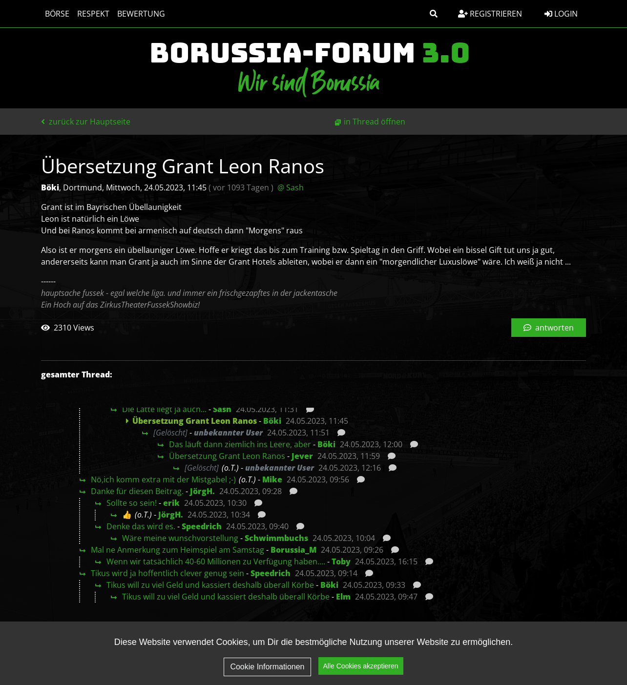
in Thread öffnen (374, 121)
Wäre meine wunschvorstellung (180, 538)
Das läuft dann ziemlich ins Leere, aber (240, 444)
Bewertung (141, 13)
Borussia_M (293, 549)
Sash (222, 409)
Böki (272, 420)
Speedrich (202, 526)
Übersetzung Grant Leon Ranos (227, 456)
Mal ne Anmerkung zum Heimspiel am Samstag (177, 549)
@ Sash (290, 187)
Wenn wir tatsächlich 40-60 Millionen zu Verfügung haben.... (215, 561)
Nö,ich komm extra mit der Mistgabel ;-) (163, 479)
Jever (302, 456)
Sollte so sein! (131, 503)
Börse (57, 13)
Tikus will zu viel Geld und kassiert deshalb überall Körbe (210, 585)
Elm (343, 596)
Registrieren (490, 13)
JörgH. (202, 491)
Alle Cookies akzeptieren (360, 667)
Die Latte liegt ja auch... (164, 409)
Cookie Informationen (267, 667)
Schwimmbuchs (276, 538)
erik (171, 503)
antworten (548, 327)
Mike (272, 479)
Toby (341, 561)
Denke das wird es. (140, 526)
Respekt (93, 13)
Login (561, 13)
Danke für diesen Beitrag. (137, 491)
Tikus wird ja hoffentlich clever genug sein (167, 573)
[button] (433, 13)
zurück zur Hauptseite (85, 121)
